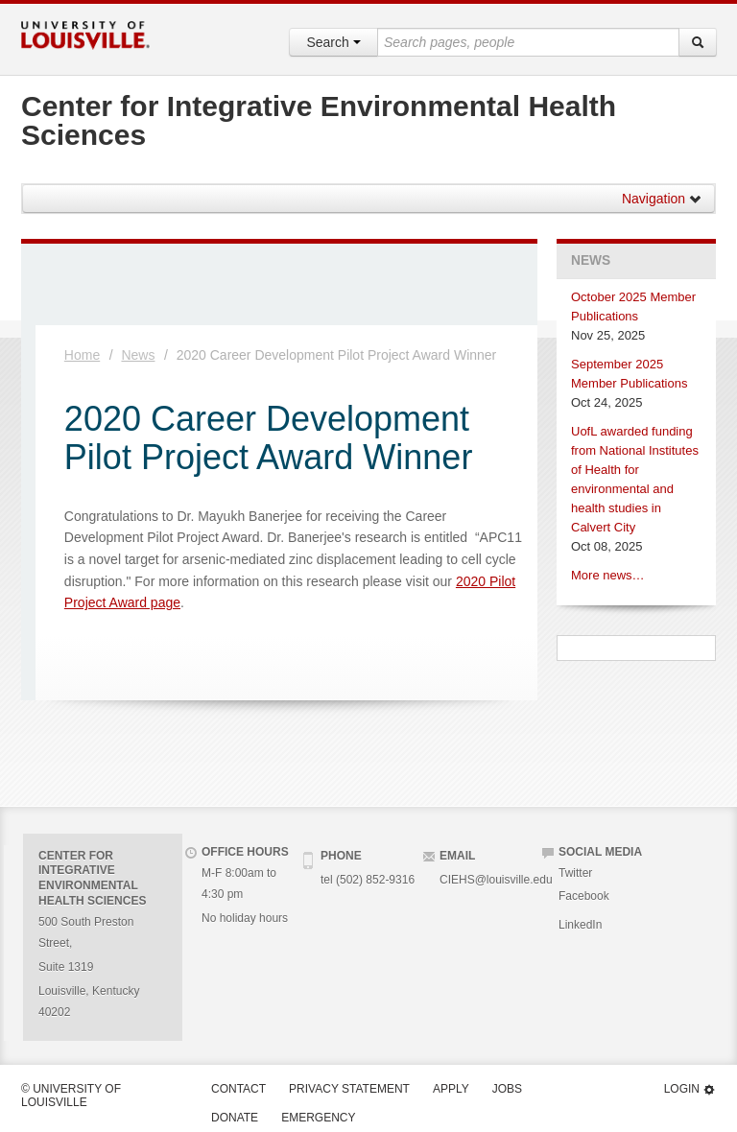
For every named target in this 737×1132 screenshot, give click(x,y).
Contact (238, 1089)
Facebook (584, 896)
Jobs (507, 1089)
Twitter (575, 873)
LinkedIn (580, 925)
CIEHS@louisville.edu (496, 879)
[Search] (697, 42)
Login (690, 1089)
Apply (451, 1089)
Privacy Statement (349, 1089)
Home (82, 355)
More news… (608, 575)
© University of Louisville (71, 1095)
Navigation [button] (662, 198)
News (138, 355)
